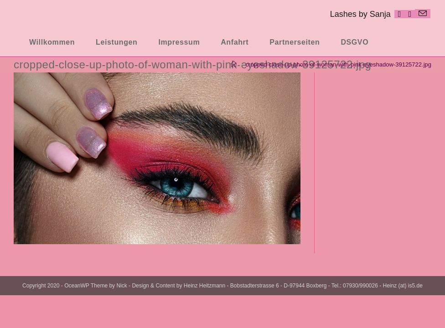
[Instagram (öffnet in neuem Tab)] (409, 14)
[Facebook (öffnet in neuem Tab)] (399, 14)
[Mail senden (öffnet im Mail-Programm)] (422, 13)
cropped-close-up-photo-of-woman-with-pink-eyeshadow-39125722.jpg (338, 64)
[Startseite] (234, 64)
